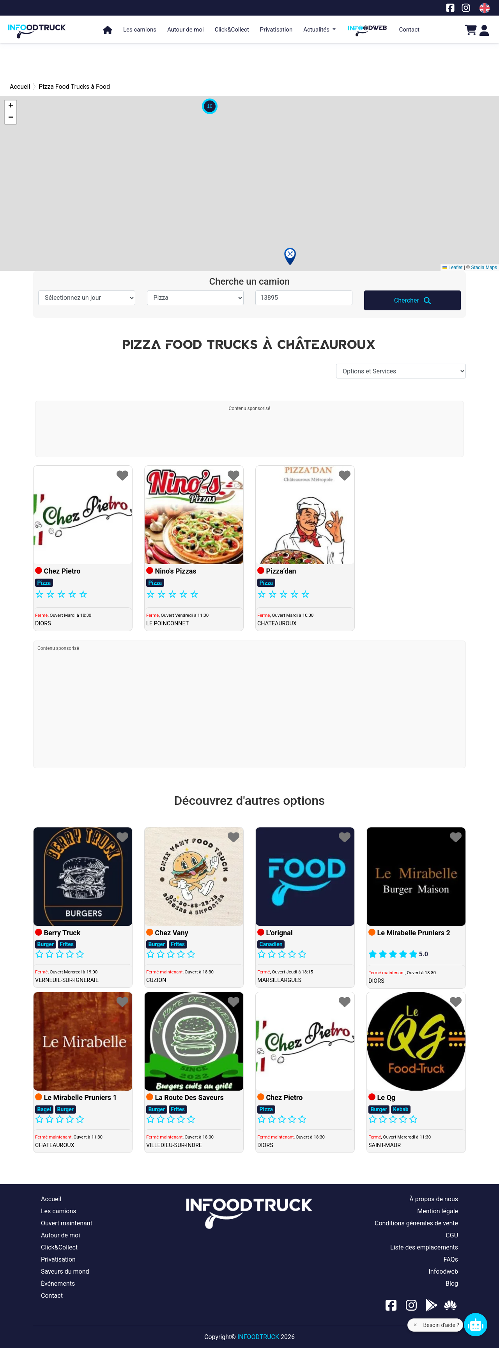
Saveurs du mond (65, 1271)
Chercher (412, 300)
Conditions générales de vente (416, 1223)
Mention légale (437, 1211)
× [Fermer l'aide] (415, 1325)
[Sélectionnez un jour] (86, 297)
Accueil (51, 1199)
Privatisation (276, 29)
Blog (452, 1283)
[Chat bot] (475, 1324)
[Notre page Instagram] (466, 7)
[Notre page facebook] (450, 7)
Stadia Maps (484, 267)
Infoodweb (443, 1271)
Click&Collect (232, 29)
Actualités (317, 29)
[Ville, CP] (303, 297)
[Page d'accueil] (37, 28)
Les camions (139, 29)
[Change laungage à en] (484, 8)
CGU (452, 1235)
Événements (58, 1283)
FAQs (451, 1259)
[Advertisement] (249, 62)
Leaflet (452, 267)
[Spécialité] (195, 297)
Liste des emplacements (424, 1247)
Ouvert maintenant (66, 1223)
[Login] (484, 30)
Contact (409, 29)
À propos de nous (433, 1199)
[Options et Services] (401, 371)
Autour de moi (185, 29)
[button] (290, 256)
